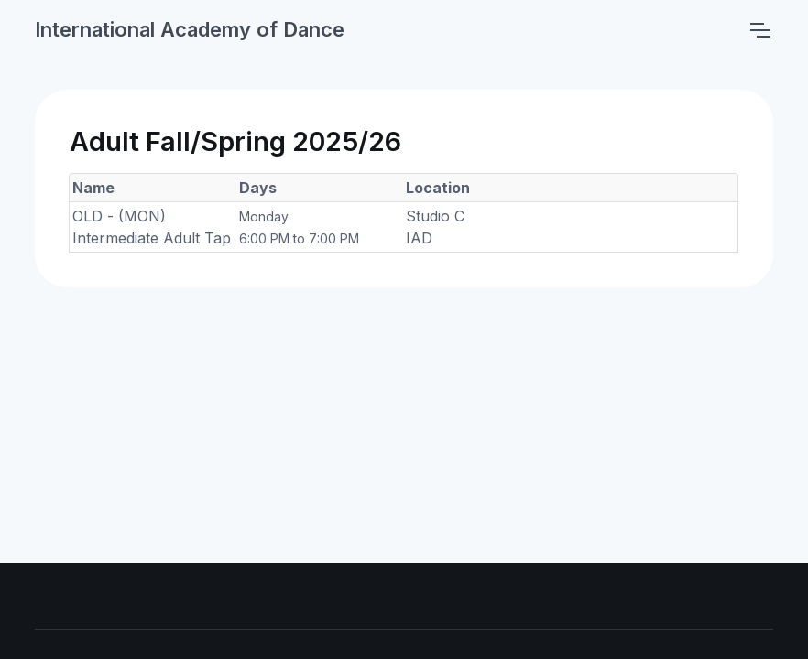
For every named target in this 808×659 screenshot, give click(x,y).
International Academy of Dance (189, 29)
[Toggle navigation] (759, 30)
